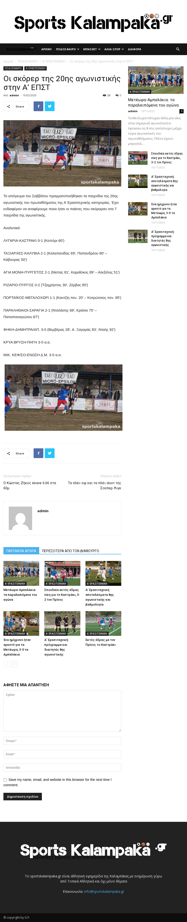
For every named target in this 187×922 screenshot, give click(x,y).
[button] (178, 49)
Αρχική (8, 61)
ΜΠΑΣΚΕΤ (92, 49)
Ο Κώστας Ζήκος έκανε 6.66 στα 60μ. (29, 485)
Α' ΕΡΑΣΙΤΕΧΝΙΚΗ (54, 61)
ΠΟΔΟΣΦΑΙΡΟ (67, 49)
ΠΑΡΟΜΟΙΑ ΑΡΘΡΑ (21, 551)
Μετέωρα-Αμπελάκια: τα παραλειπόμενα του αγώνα (20, 594)
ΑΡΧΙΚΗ (46, 49)
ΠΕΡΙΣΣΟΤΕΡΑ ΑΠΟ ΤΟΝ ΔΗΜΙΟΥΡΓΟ (70, 551)
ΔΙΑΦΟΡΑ (134, 49)
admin (14, 95)
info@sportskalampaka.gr (104, 891)
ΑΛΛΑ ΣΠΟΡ (114, 49)
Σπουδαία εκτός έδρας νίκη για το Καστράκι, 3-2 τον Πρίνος (62, 594)
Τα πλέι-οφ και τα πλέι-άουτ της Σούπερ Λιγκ (94, 485)
